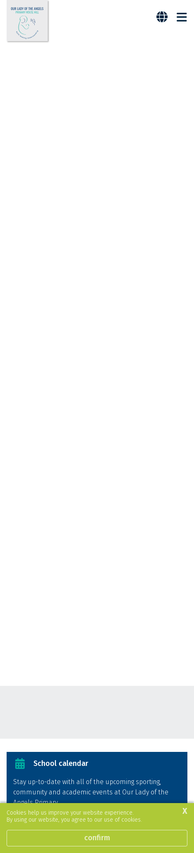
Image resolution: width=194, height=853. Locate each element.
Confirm (97, 837)
